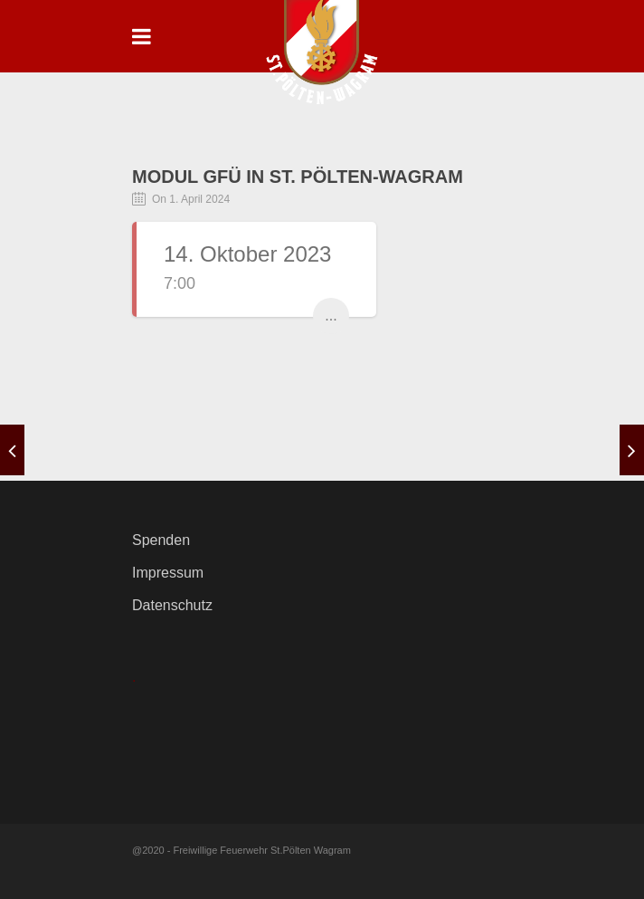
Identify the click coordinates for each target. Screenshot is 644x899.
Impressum (168, 572)
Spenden (161, 540)
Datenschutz (172, 605)
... (330, 315)
